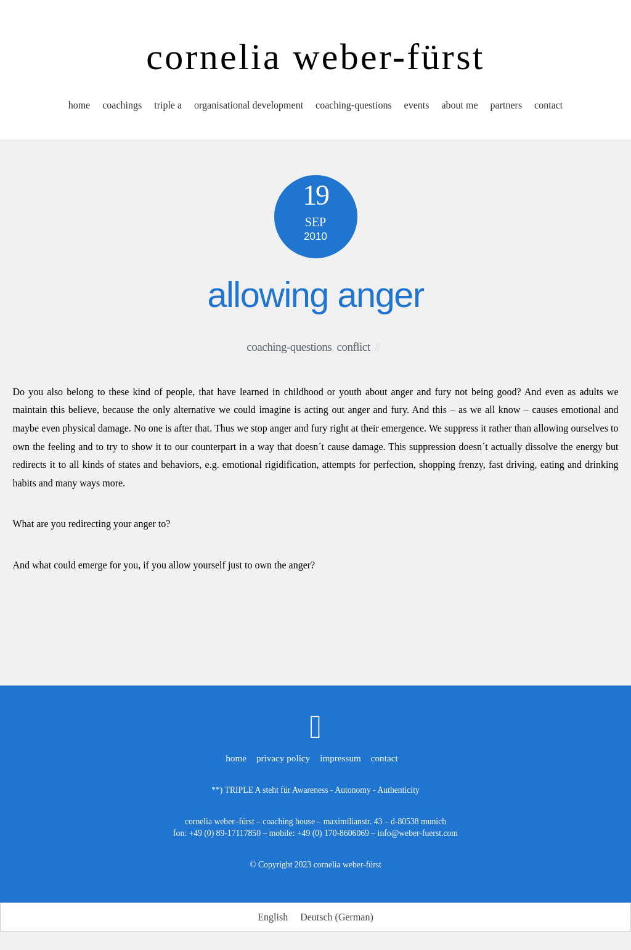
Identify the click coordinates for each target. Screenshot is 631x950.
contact (548, 105)
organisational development (248, 105)
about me (459, 105)
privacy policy (283, 758)
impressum (340, 758)
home (79, 105)
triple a (168, 105)
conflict (353, 346)
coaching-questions (354, 105)
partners (507, 105)
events (416, 105)
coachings (122, 105)
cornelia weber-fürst (347, 864)
